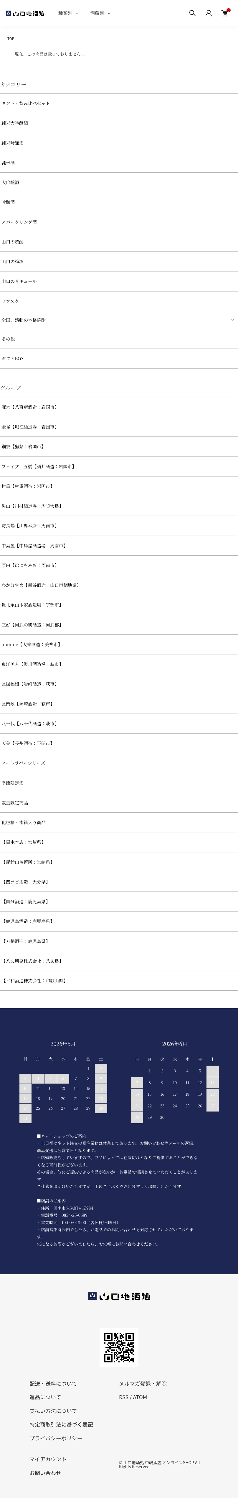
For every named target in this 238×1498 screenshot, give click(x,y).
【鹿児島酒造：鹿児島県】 (27, 921)
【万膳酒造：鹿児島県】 (25, 941)
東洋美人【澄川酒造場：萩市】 (32, 664)
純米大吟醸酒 (14, 123)
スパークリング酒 (19, 222)
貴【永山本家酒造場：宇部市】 (32, 604)
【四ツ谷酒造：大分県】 (25, 882)
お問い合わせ (45, 1473)
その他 (8, 339)
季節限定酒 (12, 783)
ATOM (140, 1397)
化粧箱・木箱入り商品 (23, 822)
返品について (45, 1397)
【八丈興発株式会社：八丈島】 (32, 961)
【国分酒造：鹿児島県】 (25, 901)
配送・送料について (53, 1383)
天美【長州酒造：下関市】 (27, 743)
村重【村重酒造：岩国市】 (27, 486)
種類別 (65, 13)
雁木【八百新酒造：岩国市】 (30, 407)
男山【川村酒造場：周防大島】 (32, 506)
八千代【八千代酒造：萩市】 (30, 723)
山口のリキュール (19, 281)
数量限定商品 (14, 802)
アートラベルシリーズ (23, 763)
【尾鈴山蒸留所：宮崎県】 (27, 862)
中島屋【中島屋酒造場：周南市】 (34, 545)
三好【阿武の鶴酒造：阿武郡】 (32, 624)
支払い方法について (53, 1410)
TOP (10, 38)
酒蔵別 (97, 13)
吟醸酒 (8, 202)
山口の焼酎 (12, 242)
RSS (123, 1397)
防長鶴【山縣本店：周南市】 (30, 525)
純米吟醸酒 (12, 143)
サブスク (10, 301)
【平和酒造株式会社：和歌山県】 (34, 980)
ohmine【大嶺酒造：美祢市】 (31, 644)
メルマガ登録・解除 (143, 1383)
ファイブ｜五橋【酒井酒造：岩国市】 (38, 466)
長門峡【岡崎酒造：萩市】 (27, 704)
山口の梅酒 (12, 261)
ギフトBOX (12, 358)
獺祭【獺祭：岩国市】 (23, 446)
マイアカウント (48, 1459)
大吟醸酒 (10, 182)
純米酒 (8, 162)
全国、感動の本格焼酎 (23, 320)
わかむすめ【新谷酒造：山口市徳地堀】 (41, 585)
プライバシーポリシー (55, 1438)
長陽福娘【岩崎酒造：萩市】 (30, 684)
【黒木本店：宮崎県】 (23, 842)
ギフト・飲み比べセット (25, 103)
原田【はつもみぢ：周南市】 (30, 565)
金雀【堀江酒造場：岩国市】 (30, 427)
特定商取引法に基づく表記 (61, 1424)
